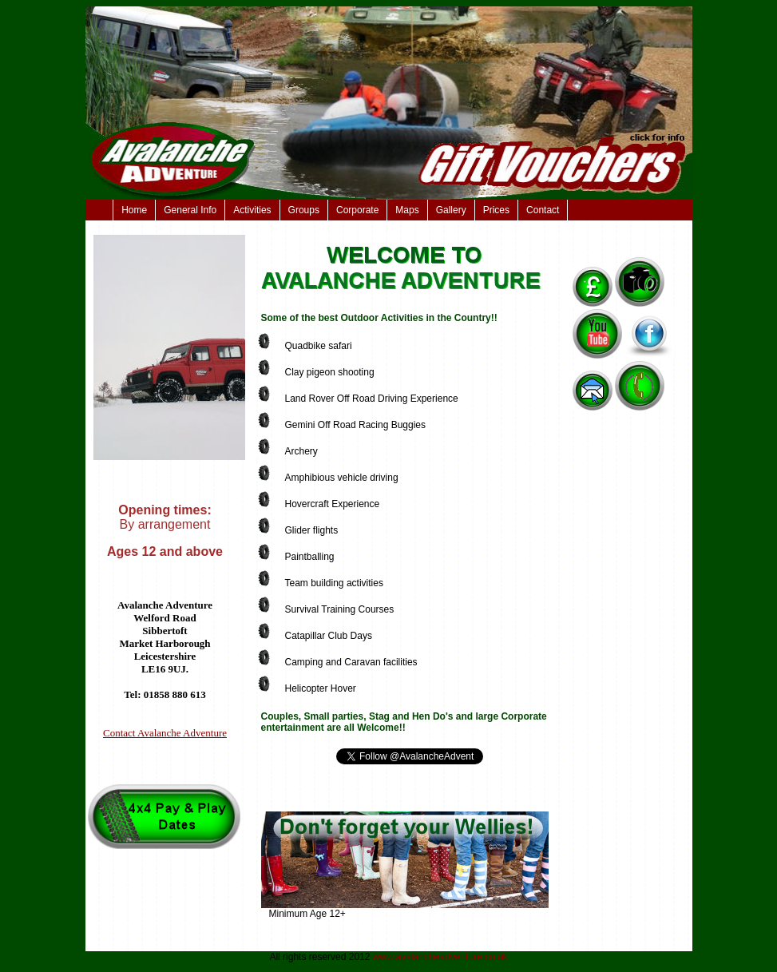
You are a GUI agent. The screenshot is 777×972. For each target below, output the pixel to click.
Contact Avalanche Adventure (165, 733)
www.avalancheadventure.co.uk (440, 956)
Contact (542, 210)
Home (134, 210)
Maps (406, 210)
